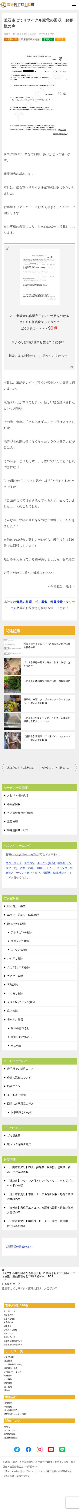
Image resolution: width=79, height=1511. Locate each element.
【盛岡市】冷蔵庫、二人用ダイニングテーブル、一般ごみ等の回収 (47, 738)
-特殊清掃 (8, 1376)
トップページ (9, 1311)
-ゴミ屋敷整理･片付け (13, 1364)
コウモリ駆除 (15, 993)
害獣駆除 (12, 984)
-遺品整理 (8, 1361)
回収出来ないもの (21, 1112)
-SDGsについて (10, 1430)
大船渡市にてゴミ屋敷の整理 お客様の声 (23, 767)
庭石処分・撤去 (16, 906)
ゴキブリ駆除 (15, 976)
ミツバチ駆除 (19, 949)
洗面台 (40, 868)
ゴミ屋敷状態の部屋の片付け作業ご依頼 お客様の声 (47, 664)
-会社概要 (8, 1403)
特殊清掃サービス (17, 830)
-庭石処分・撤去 (11, 1368)
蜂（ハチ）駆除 (16, 923)
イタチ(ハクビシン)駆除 (21, 1002)
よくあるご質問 (16, 1094)
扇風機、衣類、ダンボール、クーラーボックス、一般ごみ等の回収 (47, 701)
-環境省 (7, 1427)
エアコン (29, 863)
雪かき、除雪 (15, 1019)
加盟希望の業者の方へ (19, 1247)
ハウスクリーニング (23, 854)
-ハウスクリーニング (12, 1372)
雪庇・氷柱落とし (21, 1036)
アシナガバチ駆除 (21, 932)
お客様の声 (11, 39)
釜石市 (60, 39)
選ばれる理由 (9, 1319)
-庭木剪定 (8, 1387)
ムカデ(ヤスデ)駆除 (18, 967)
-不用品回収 (9, 1357)
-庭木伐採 (8, 1383)
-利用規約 (8, 1407)
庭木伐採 (12, 1010)
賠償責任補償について (13, 1341)
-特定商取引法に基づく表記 (15, 1414)
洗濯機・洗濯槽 (52, 872)
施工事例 (7, 1326)
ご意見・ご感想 (10, 1330)
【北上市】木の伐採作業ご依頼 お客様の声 (47, 681)
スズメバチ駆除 (20, 941)
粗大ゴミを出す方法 (19, 1144)
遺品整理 (12, 821)
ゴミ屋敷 (41, 602)
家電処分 (48, 39)
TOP (38, 1275)
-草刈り (7, 1390)
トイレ (50, 868)
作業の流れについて (19, 1077)
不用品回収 (13, 804)
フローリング (13, 863)
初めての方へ (9, 1315)
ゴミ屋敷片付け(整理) (20, 812)
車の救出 (16, 1045)
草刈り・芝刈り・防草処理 (23, 914)
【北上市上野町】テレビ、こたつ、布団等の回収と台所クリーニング (47, 720)
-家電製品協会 (10, 1434)
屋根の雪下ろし (20, 1028)
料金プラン (13, 1086)
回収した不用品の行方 (20, 1103)
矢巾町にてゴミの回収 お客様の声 (59, 767)
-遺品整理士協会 (11, 1438)
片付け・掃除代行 (17, 795)
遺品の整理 (24, 602)
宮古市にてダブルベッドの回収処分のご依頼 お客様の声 (48, 646)
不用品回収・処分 (30, 39)
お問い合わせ (9, 1337)
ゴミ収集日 (13, 1135)
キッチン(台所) (46, 863)
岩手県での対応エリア (20, 1068)
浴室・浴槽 (26, 868)
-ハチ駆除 (8, 1379)
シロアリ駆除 (15, 958)
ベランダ (62, 868)
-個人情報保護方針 (11, 1410)
